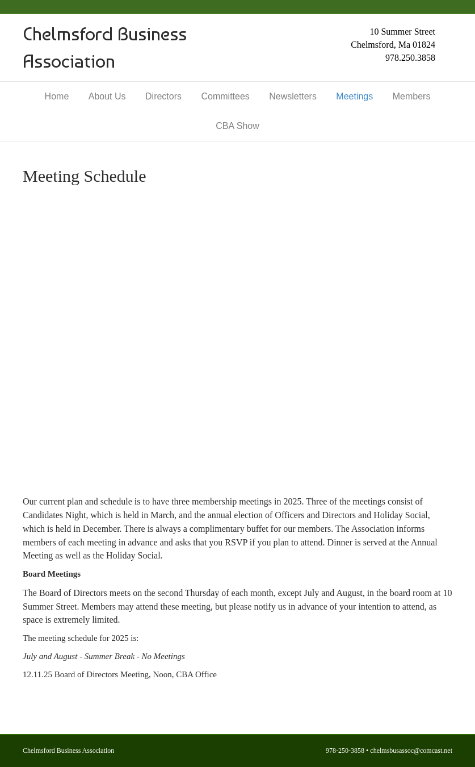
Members (412, 96)
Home (57, 96)
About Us (107, 96)
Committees (225, 96)
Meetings (354, 96)
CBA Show (237, 126)
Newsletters (293, 96)
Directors (163, 96)
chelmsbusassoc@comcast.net (411, 751)
